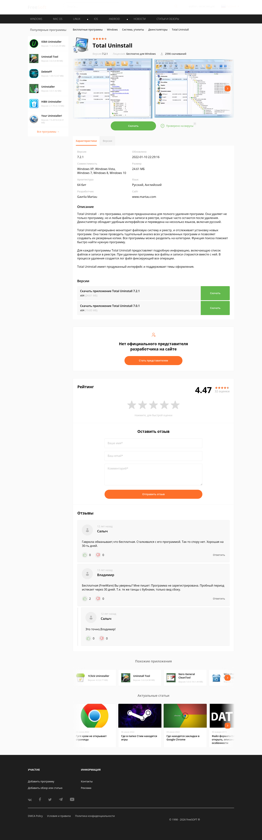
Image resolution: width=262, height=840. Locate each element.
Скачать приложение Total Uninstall (110, 291)
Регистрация (207, 6)
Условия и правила (59, 816)
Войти (193, 6)
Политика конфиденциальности (95, 816)
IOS (96, 19)
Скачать (133, 126)
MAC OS (57, 19)
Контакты (87, 781)
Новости (140, 19)
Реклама (86, 788)
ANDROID (114, 19)
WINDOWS (36, 19)
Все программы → (48, 131)
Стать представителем (153, 360)
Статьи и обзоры (168, 19)
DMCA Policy (35, 816)
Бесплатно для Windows (141, 53)
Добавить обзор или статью (45, 788)
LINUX (76, 19)
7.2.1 (100, 53)
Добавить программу (41, 781)
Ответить (219, 555)
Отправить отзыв (153, 494)
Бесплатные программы (88, 29)
